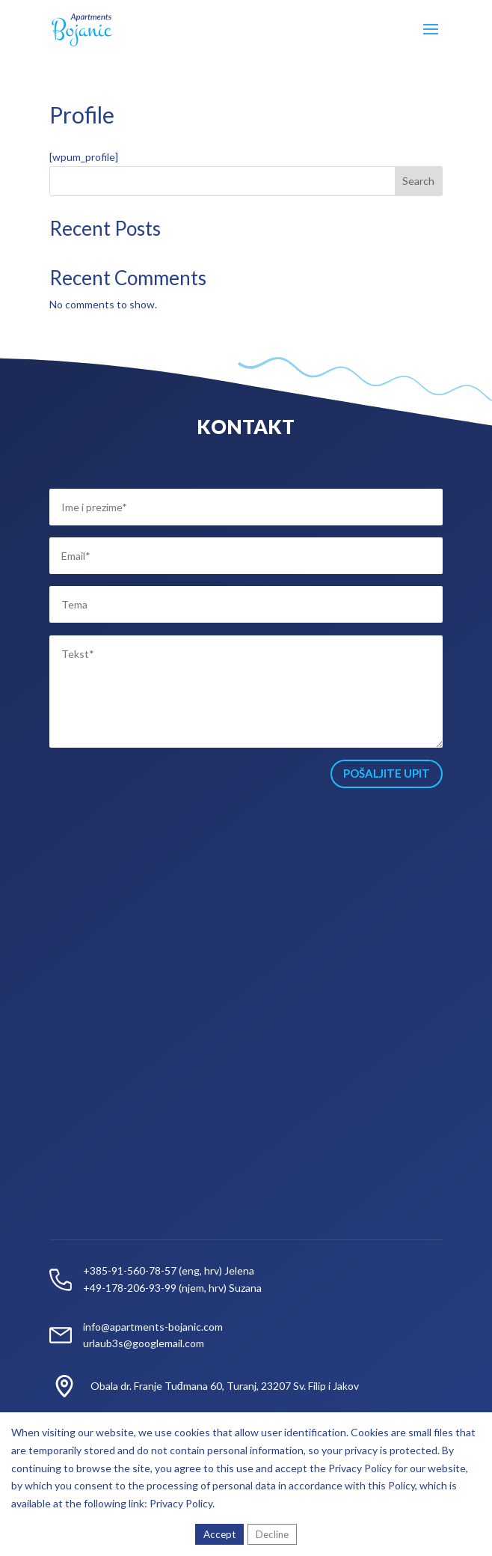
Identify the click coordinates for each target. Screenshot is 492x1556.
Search (418, 180)
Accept (219, 1534)
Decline (272, 1534)
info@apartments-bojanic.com (153, 1326)
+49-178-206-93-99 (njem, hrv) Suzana (172, 1287)
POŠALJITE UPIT (386, 773)
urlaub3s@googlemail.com (143, 1343)
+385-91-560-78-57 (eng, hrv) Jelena (168, 1270)
